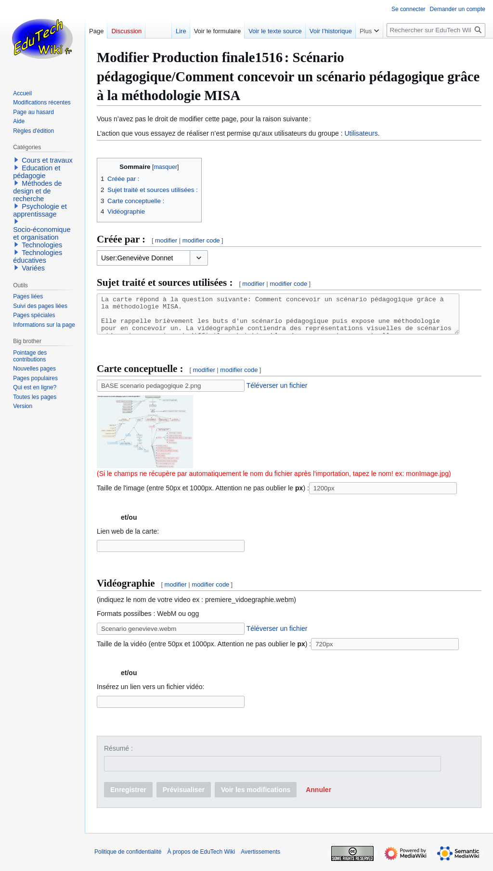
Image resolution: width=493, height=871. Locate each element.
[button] (199, 258)
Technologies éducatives (37, 256)
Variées (33, 268)
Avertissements (260, 859)
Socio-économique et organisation (41, 233)
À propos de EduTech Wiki (201, 859)
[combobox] (143, 258)
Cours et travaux (47, 160)
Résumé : (118, 755)
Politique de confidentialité (127, 859)
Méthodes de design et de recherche (37, 191)
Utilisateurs (360, 133)
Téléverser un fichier (277, 393)
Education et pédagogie (36, 171)
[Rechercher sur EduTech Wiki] (436, 30)
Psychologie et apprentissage (40, 210)
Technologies (42, 245)
